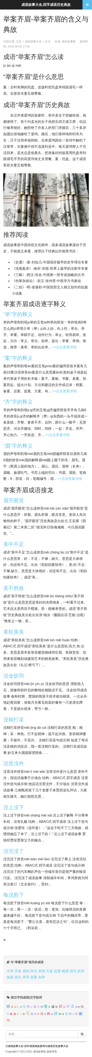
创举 (41, 977)
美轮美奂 (13, 632)
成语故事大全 (33, 41)
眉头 (17, 977)
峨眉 (65, 971)
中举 (10, 971)
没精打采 (13, 720)
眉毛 (73, 971)
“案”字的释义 (18, 358)
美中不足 (13, 544)
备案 (10, 977)
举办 (33, 971)
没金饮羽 (13, 676)
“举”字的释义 (18, 314)
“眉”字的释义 (18, 446)
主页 (19, 41)
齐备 (17, 971)
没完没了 (13, 851)
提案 (57, 971)
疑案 (33, 977)
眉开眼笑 (13, 500)
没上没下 (13, 807)
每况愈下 (13, 895)
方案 (49, 971)
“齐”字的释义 (18, 402)
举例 (41, 971)
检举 (81, 971)
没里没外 (13, 763)
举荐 (25, 977)
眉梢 (25, 971)
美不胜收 (13, 588)
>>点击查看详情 (64, 347)
